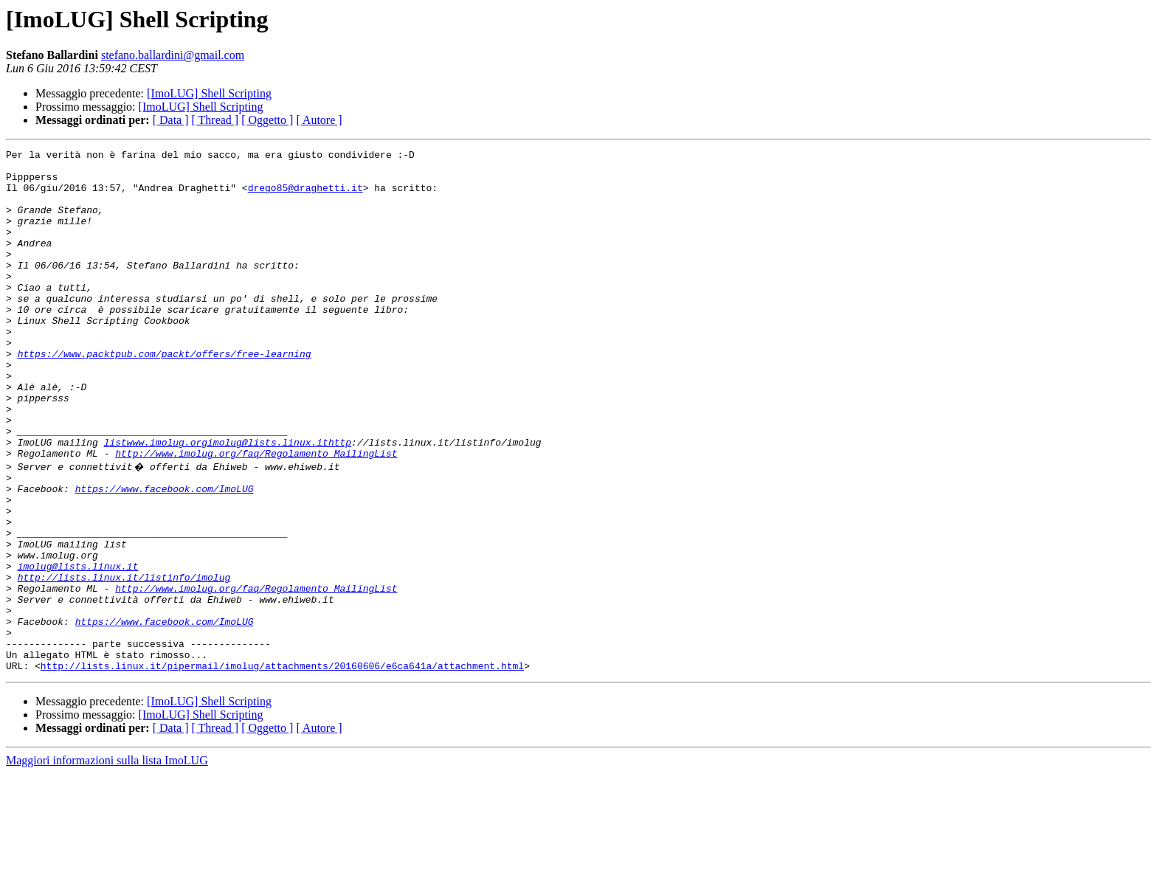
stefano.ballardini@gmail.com (172, 55)
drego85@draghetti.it (305, 196)
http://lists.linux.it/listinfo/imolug (124, 661)
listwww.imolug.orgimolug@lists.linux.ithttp (227, 501)
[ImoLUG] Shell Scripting (209, 93)
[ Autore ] (319, 120)
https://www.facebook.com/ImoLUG (164, 554)
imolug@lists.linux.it (78, 647)
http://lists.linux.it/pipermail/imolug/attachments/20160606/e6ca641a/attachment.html (282, 767)
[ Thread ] (215, 120)
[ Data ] (171, 120)
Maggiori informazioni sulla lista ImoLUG (107, 862)
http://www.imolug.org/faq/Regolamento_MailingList (256, 515)
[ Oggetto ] (267, 120)
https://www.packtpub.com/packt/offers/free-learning (164, 395)
